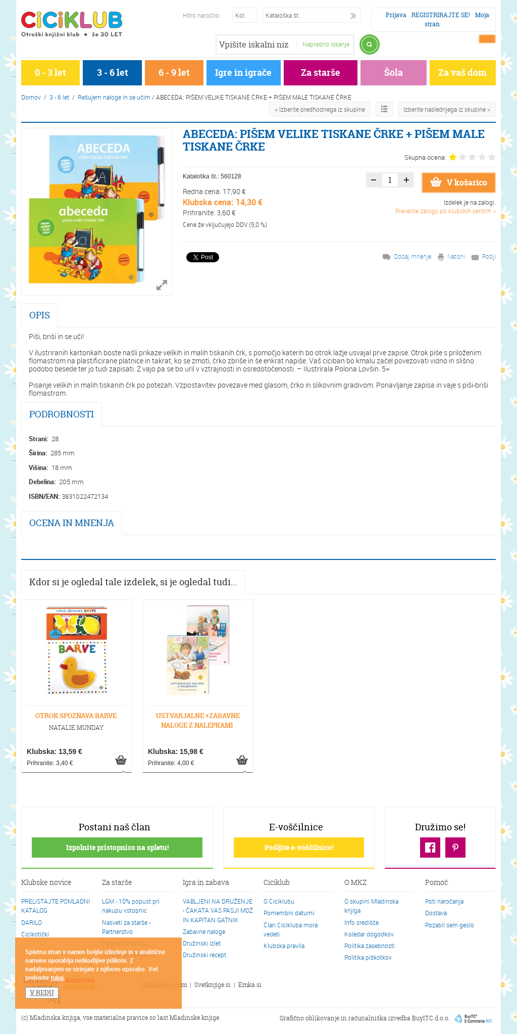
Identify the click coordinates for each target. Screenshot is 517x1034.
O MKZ (355, 883)
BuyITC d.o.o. (431, 1018)
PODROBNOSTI (61, 414)
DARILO (31, 922)
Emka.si (250, 984)
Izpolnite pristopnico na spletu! (117, 847)
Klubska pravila (284, 946)
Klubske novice (46, 883)
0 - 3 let (50, 72)
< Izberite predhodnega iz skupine (320, 109)
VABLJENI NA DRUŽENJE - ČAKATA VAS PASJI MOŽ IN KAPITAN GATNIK (218, 910)
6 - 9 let (174, 72)
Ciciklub (277, 883)
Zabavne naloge (204, 931)
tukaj (57, 977)
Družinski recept (204, 955)
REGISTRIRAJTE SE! (440, 15)
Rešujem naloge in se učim (114, 97)
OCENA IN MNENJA (71, 522)
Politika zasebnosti (369, 946)
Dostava (436, 913)
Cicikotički (35, 934)
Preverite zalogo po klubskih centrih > (445, 211)
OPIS (39, 315)
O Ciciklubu (279, 901)
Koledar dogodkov (369, 934)
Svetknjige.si (212, 984)
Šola (393, 72)
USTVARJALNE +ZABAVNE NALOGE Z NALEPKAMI (198, 720)
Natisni (456, 256)
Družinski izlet (202, 943)
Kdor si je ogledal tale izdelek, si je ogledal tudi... (133, 582)
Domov (31, 97)
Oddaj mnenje (412, 256)
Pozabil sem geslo (449, 925)
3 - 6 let (112, 72)
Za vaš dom (462, 72)
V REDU (42, 992)
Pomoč (436, 883)
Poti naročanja (444, 901)
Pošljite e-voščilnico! (299, 847)
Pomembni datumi (289, 913)
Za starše (320, 72)
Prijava (396, 15)
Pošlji (489, 256)
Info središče (361, 922)
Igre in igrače (243, 72)
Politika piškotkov (368, 957)
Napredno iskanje (325, 44)
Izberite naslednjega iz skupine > (446, 109)
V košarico (458, 182)
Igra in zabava (206, 883)
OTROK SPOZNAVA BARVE (76, 715)
